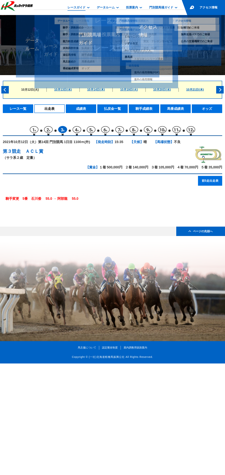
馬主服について (87, 458)
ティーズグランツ (41, 242)
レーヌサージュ (39, 250)
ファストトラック (41, 274)
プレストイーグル (41, 298)
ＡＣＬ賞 (34, 153)
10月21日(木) (195, 89)
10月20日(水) (162, 89)
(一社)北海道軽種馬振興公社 (106, 468)
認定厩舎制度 (110, 458)
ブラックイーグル (41, 266)
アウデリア (36, 282)
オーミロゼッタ (39, 258)
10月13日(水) (63, 89)
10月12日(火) (30, 89)
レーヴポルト (37, 234)
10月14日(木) (96, 89)
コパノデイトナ (39, 226)
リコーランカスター (42, 218)
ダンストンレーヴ (41, 290)
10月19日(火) (129, 89)
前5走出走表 (210, 182)
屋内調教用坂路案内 (135, 458)
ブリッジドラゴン (41, 210)
